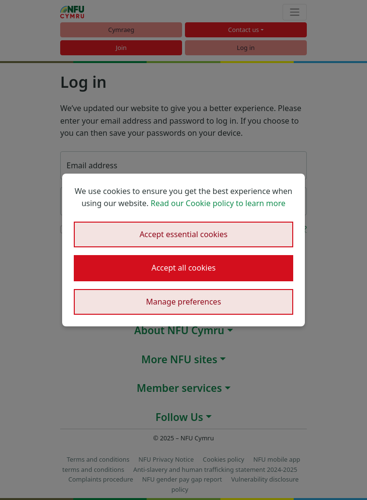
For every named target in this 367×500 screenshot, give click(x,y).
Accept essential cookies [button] (183, 234)
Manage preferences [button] (183, 301)
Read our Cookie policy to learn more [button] (217, 203)
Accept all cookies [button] (183, 267)
